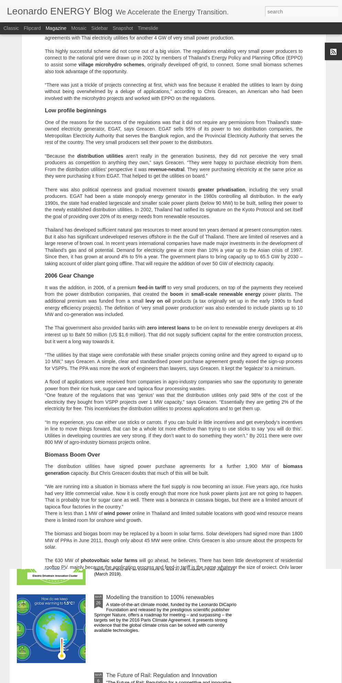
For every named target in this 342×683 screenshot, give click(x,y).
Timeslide (148, 28)
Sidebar (99, 28)
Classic (11, 28)
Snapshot (123, 28)
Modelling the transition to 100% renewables (160, 597)
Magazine (56, 28)
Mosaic (78, 28)
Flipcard (32, 28)
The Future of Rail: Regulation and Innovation (161, 675)
